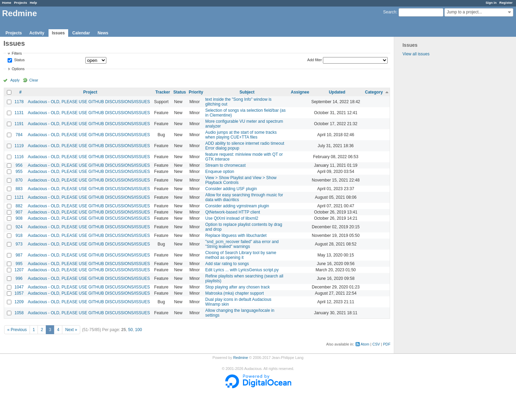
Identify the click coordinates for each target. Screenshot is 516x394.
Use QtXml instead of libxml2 (231, 218)
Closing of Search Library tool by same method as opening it (240, 255)
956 (18, 165)
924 (18, 227)
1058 (19, 312)
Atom (365, 344)
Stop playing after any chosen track (237, 287)
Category (374, 92)
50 (130, 329)
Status (19, 60)
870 (18, 180)
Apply (15, 80)
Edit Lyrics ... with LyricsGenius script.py (241, 269)
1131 (19, 112)
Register (506, 2)
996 (18, 278)
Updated (337, 92)
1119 (19, 145)
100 (138, 329)
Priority (196, 92)
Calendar (81, 33)
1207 (19, 269)
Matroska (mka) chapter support (234, 293)
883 (18, 188)
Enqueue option (219, 171)
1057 (19, 293)
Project (90, 92)
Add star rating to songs (227, 263)
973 (18, 244)
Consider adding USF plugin (231, 188)
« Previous (17, 329)
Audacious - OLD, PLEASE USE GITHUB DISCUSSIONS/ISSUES (89, 101)
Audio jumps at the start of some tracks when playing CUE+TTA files (240, 135)
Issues (58, 33)
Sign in (491, 2)
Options (18, 69)
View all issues (415, 54)
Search (389, 12)
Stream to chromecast (225, 165)
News (102, 33)
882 (18, 206)
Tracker (162, 92)
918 (18, 235)
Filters (17, 53)
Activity (36, 33)
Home (6, 2)
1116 (19, 156)
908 (18, 218)
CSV (376, 344)
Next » (71, 329)
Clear (33, 80)
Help (33, 2)
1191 (19, 123)
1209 (19, 301)
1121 (19, 197)
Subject (247, 92)
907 (18, 212)
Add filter (314, 60)
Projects (20, 2)
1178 (19, 101)
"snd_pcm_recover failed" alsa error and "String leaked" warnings (241, 244)
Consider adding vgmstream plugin (237, 206)
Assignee (300, 92)
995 (18, 263)
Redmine (240, 357)
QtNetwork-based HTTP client (232, 212)
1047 (19, 287)
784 (18, 134)
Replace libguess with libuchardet (235, 235)
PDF (387, 344)
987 (18, 255)
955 (18, 171)
